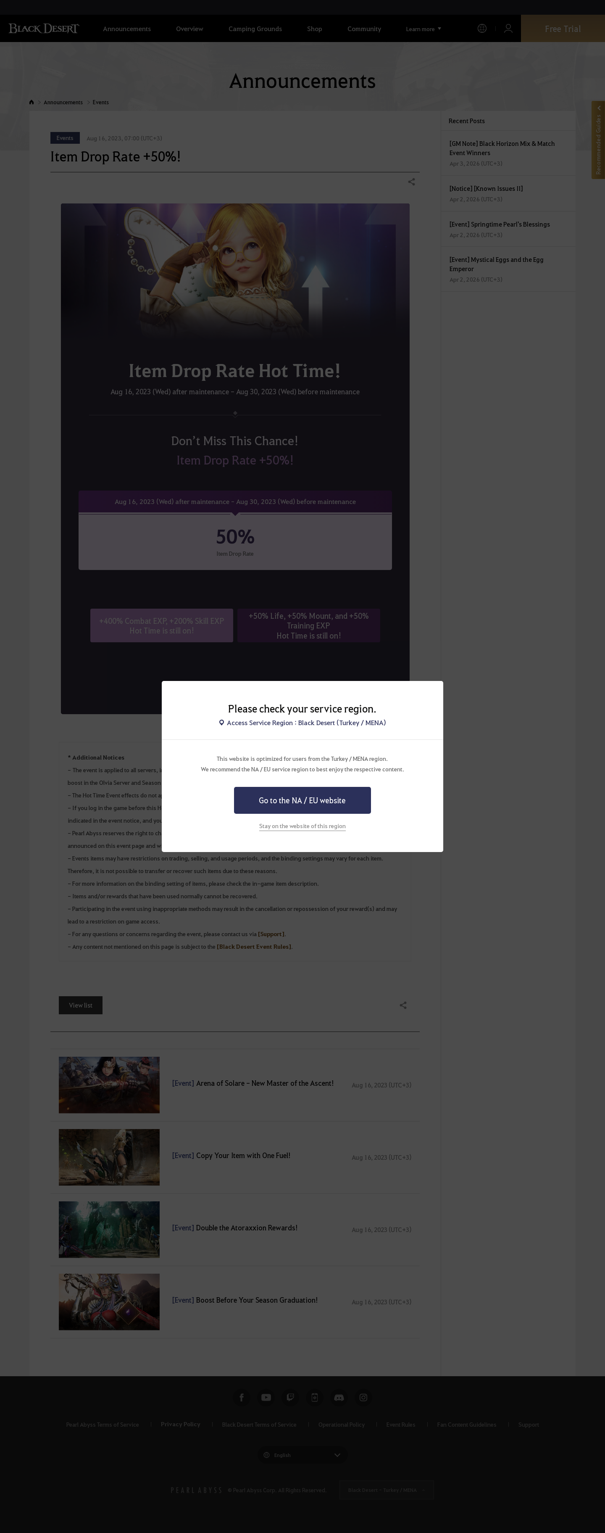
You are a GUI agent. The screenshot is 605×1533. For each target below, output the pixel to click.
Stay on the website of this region (302, 825)
